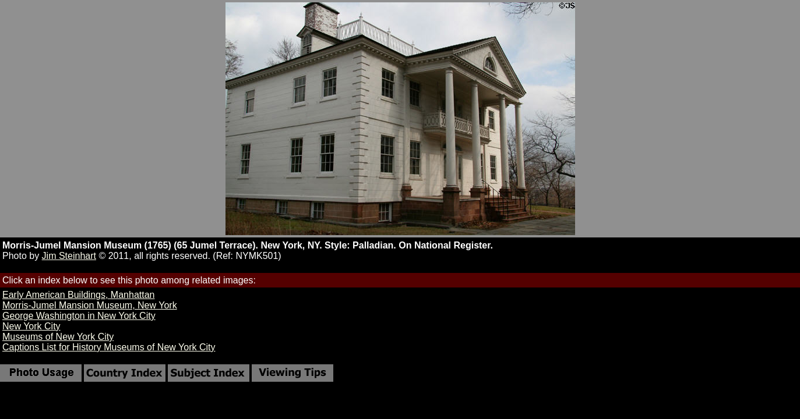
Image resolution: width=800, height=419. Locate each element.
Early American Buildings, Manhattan (78, 295)
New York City (31, 326)
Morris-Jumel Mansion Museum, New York (89, 305)
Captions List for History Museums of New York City (108, 347)
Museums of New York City (58, 337)
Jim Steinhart (69, 256)
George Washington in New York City (79, 316)
